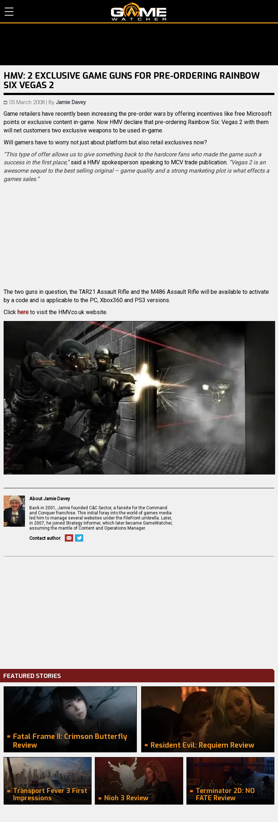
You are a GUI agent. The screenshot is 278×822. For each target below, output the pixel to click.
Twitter (79, 538)
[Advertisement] (139, 611)
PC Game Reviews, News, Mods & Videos (139, 12)
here (23, 312)
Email (69, 538)
